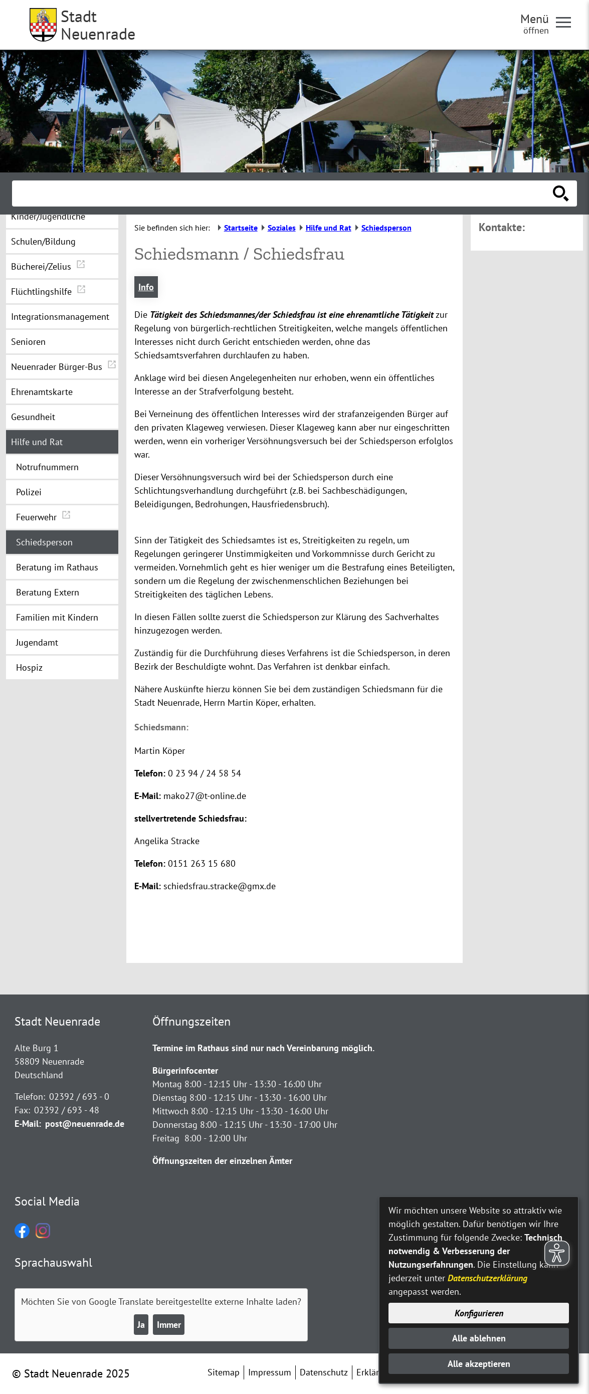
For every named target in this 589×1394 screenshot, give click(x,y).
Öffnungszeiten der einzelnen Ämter (222, 1160)
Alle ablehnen (479, 1338)
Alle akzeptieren (479, 1363)
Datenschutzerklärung (487, 1278)
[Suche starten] (561, 193)
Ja (141, 1324)
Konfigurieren (479, 1313)
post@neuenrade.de (84, 1123)
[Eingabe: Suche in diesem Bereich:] (283, 193)
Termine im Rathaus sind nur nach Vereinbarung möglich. (263, 1048)
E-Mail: (28, 1123)
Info (146, 287)
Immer (169, 1324)
